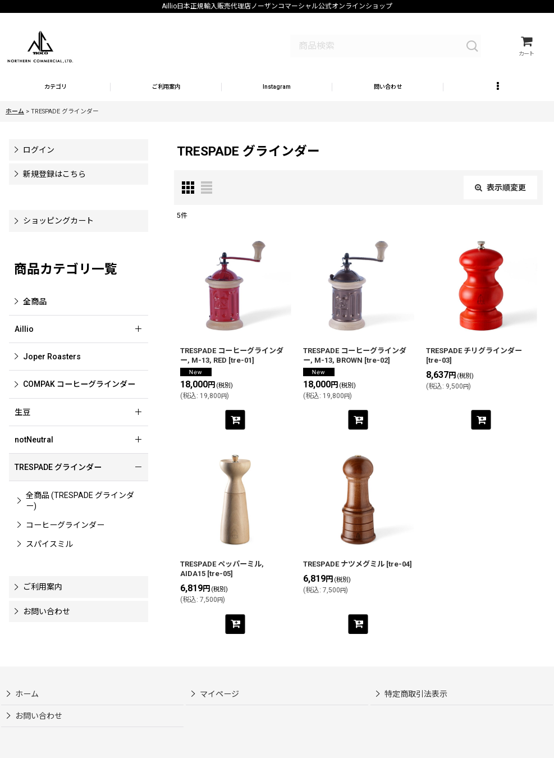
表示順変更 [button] (500, 204)
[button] (277, 102)
